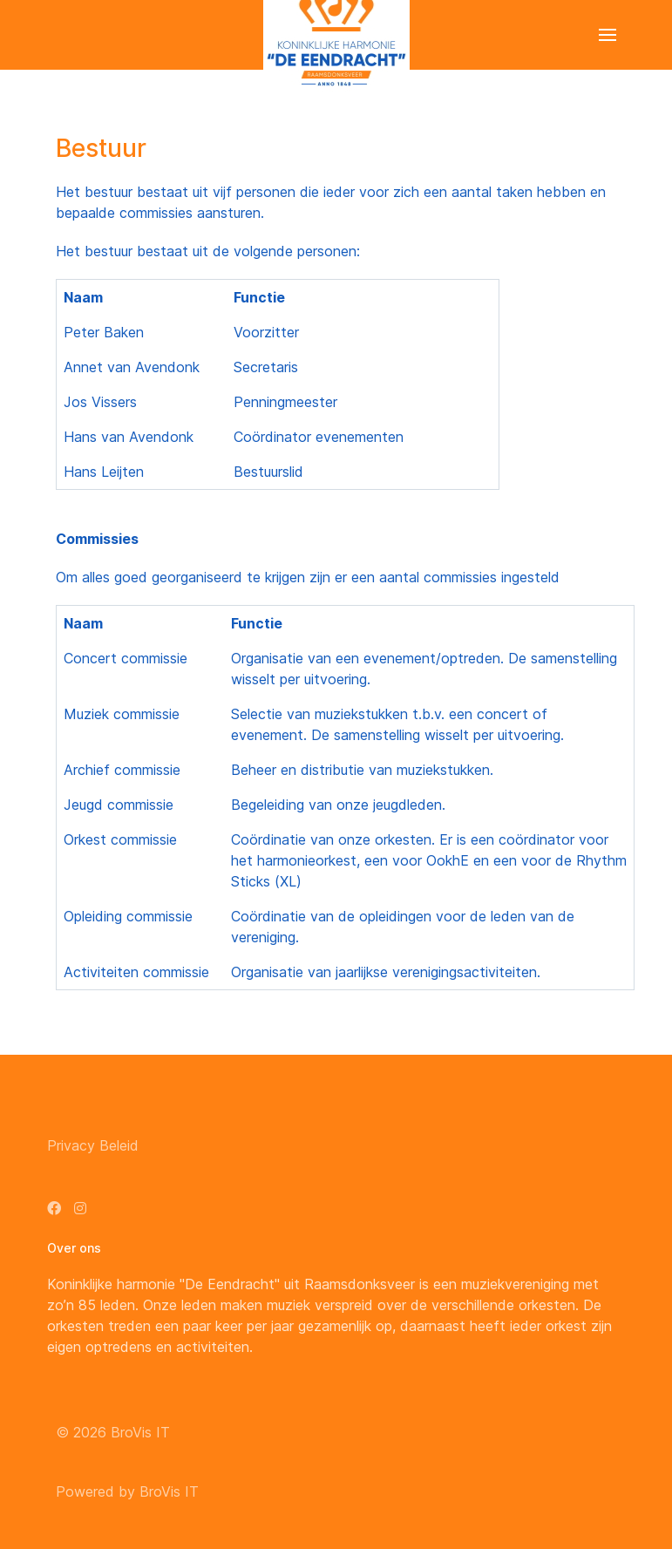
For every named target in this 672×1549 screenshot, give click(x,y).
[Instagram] (80, 1208)
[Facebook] (54, 1208)
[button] (607, 35)
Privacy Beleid (93, 1145)
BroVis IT (140, 1432)
